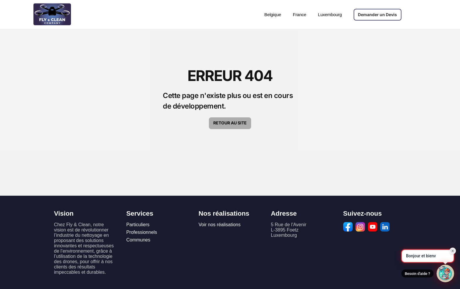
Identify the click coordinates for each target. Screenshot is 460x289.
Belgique (272, 14)
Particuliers (137, 224)
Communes (138, 239)
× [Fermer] (453, 250)
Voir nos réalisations (220, 224)
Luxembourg (330, 14)
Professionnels (141, 232)
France (299, 14)
